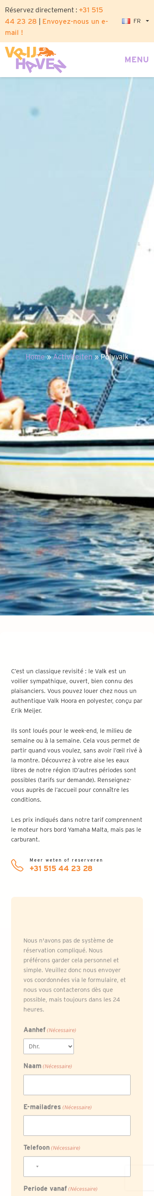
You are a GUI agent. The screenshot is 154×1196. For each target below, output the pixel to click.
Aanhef (49, 1035)
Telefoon (51, 1152)
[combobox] (32, 1171)
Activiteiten (72, 356)
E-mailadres (57, 1112)
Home (35, 356)
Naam (47, 1071)
